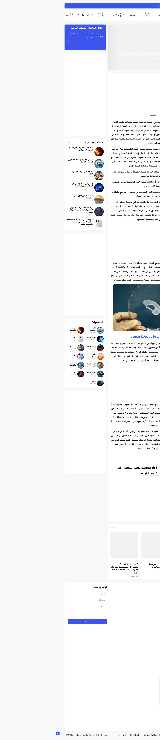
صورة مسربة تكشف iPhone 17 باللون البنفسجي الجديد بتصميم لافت (133, 567)
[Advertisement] (102, 93)
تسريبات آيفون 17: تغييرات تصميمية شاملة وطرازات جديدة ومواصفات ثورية (71, 568)
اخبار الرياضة (109, 15)
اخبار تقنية (123, 15)
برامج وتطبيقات (63, 15)
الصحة (131, 517)
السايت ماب (80, 735)
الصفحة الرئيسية (137, 48)
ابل (145, 6)
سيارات (39, 382)
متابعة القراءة (96, 473)
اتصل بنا (69, 735)
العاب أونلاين (48, 15)
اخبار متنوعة (79, 15)
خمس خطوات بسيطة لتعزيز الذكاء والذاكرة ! (28, 161)
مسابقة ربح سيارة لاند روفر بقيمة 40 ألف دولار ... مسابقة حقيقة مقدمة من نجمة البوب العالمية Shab (126, 718)
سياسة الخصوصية (114, 735)
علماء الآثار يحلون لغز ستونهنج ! (31, 197)
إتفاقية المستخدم (96, 735)
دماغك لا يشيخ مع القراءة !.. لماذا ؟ (28, 173)
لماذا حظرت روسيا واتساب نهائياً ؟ (106, 565)
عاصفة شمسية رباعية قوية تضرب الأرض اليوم (28, 149)
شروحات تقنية (94, 15)
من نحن (128, 735)
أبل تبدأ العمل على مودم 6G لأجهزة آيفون (123, 6)
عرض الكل (60, 527)
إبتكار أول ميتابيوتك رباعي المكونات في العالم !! (29, 185)
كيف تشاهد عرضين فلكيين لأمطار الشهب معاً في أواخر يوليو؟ (28, 210)
